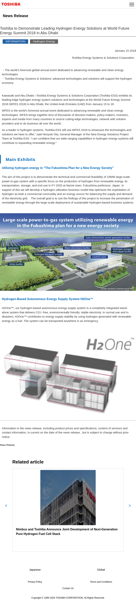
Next (130, 510)
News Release (7, 445)
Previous (6, 510)
